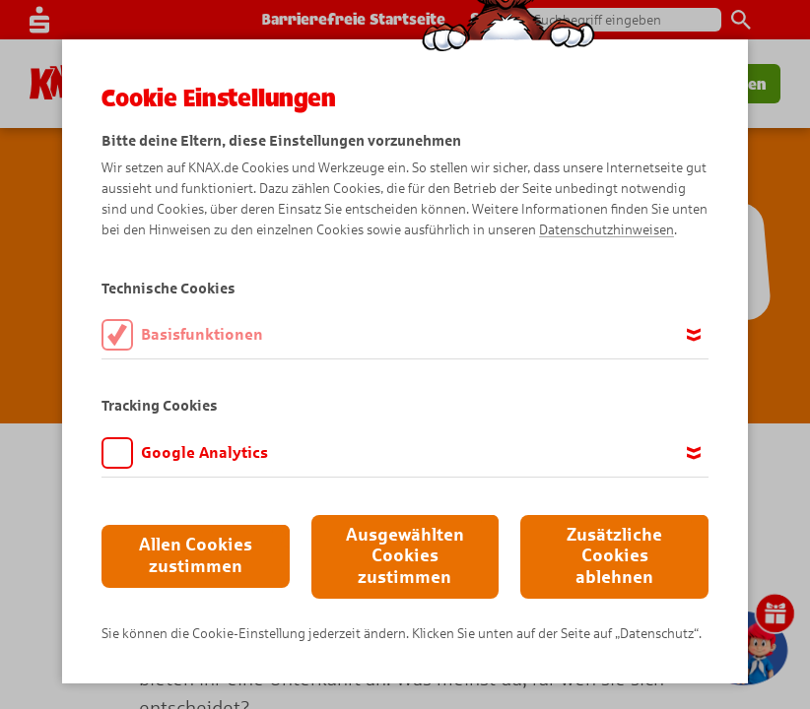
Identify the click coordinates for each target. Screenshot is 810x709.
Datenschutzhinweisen (606, 230)
